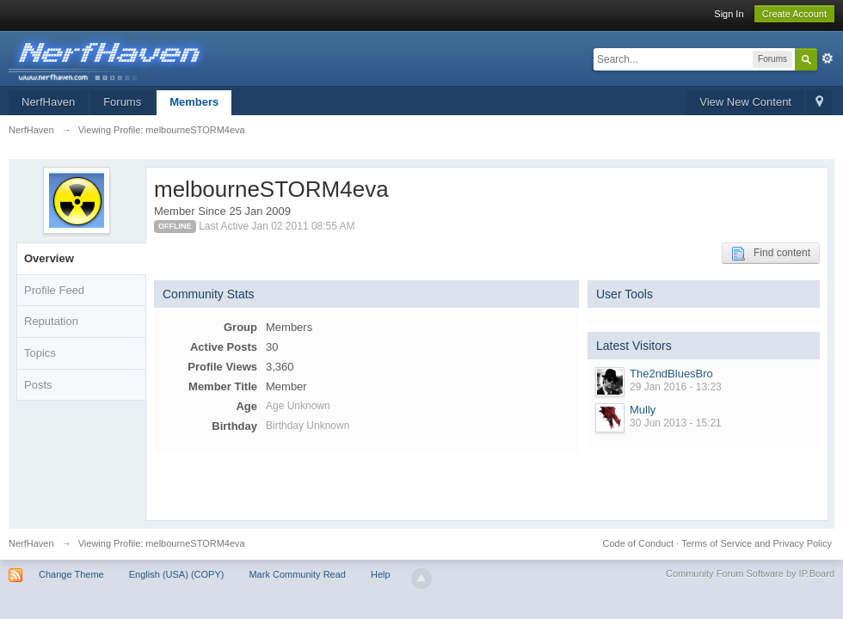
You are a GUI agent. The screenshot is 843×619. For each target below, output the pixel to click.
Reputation (51, 321)
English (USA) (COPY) (177, 574)
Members (193, 101)
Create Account (794, 14)
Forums (122, 101)
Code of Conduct (638, 543)
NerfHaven (48, 101)
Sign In (728, 14)
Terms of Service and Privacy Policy (756, 543)
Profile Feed (54, 290)
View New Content (745, 101)
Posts (38, 384)
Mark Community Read (297, 574)
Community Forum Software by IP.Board (750, 573)
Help (381, 574)
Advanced (827, 58)
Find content (770, 253)
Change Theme (71, 574)
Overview (49, 258)
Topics (40, 352)
